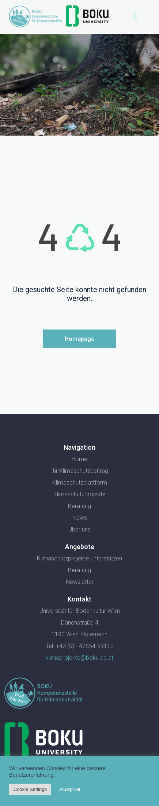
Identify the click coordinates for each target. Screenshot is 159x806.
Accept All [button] (69, 789)
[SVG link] (43, 693)
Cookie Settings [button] (30, 789)
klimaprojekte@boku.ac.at (79, 657)
